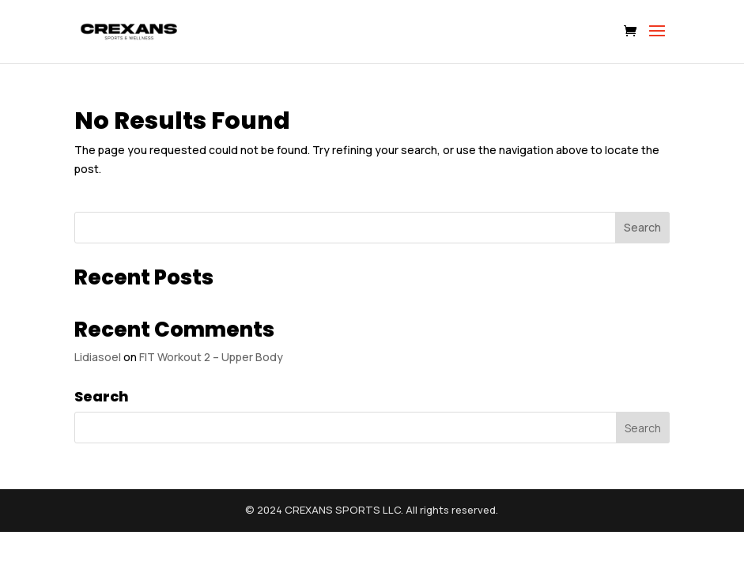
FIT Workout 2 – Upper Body (211, 356)
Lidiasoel (97, 356)
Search (642, 227)
